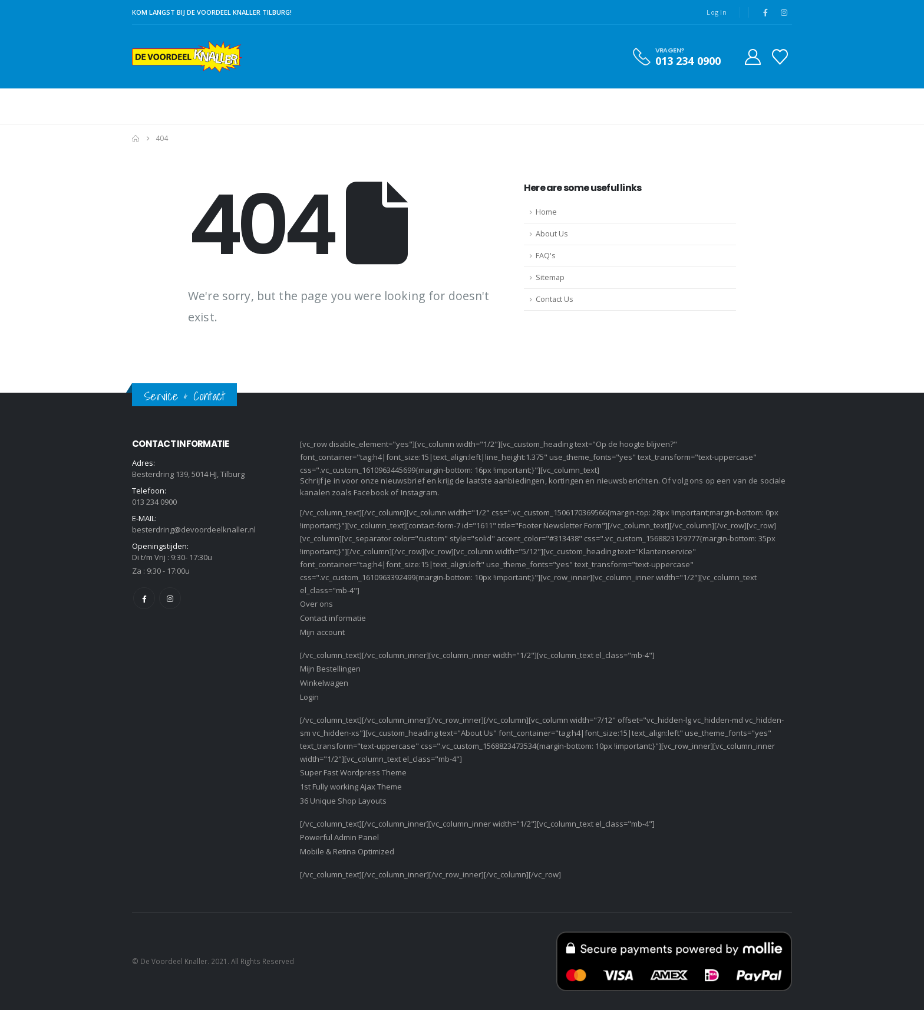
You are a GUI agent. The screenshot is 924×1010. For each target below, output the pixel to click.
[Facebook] (765, 12)
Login (309, 697)
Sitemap (550, 277)
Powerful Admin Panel (339, 837)
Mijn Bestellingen (330, 668)
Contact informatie (333, 618)
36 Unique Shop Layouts (343, 800)
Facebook (144, 598)
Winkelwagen (324, 682)
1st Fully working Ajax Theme (351, 786)
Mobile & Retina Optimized (347, 851)
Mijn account (322, 632)
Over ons (316, 603)
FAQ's (546, 256)
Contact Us (554, 299)
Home (546, 212)
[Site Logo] (187, 57)
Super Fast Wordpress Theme (353, 772)
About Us (552, 234)
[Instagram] (783, 12)
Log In (717, 12)
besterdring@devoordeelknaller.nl (194, 529)
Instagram (170, 598)
